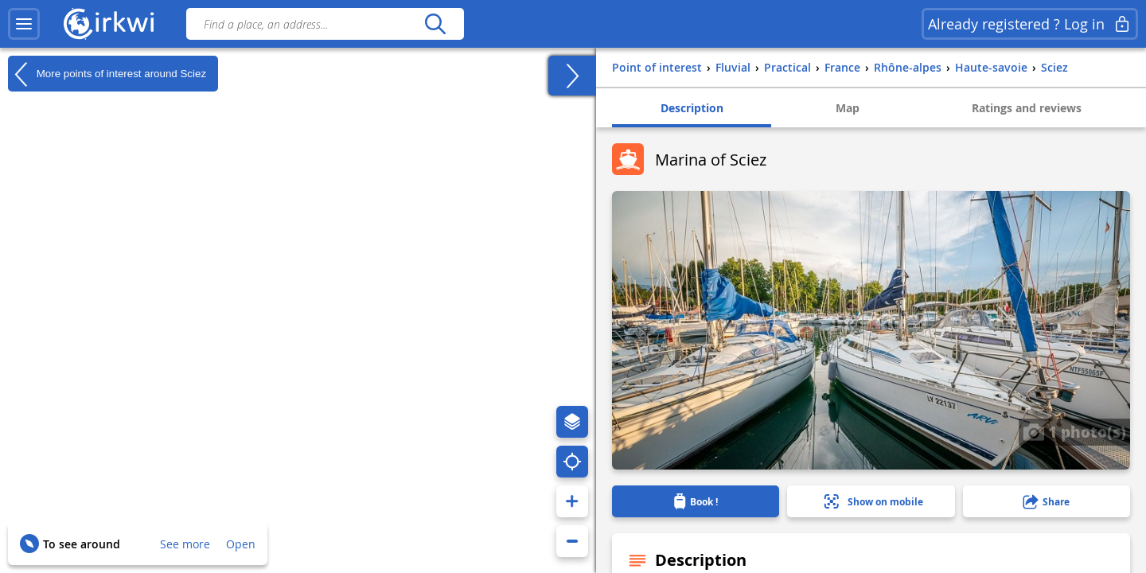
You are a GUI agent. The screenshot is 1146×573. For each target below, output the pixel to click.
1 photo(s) (1074, 431)
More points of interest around (107, 74)
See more (185, 544)
